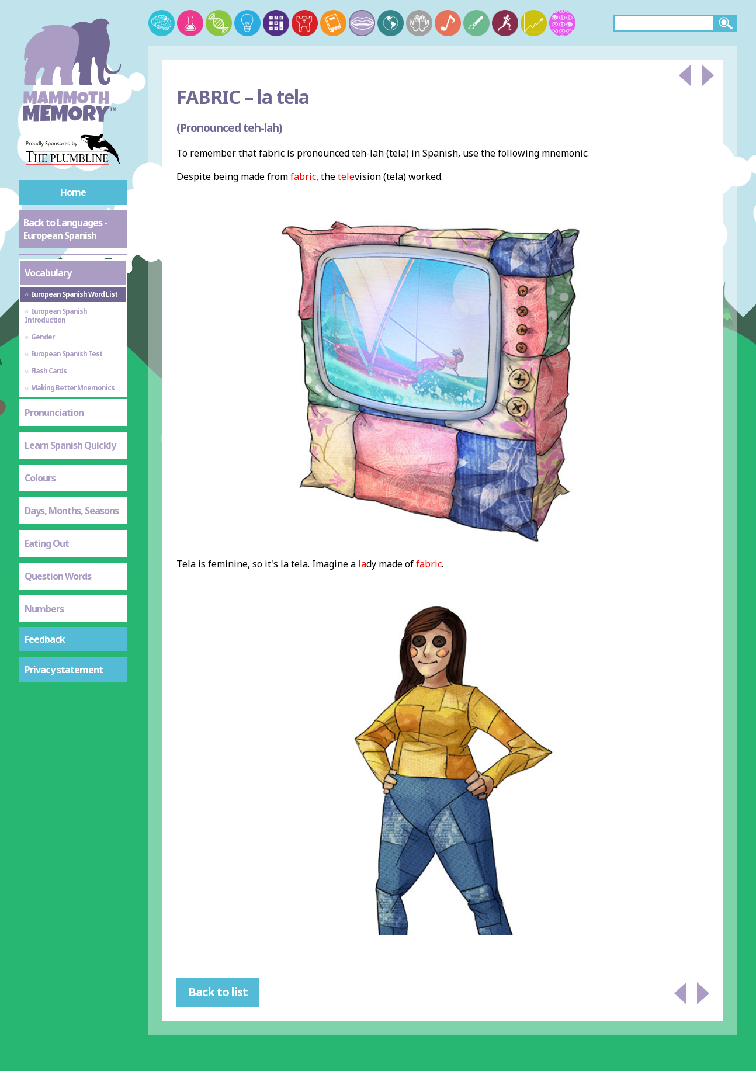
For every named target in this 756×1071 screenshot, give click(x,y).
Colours (40, 478)
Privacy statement (64, 669)
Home (73, 192)
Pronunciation (54, 412)
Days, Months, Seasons (72, 510)
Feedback (45, 639)
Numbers (44, 608)
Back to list (218, 992)
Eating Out (47, 543)
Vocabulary (48, 272)
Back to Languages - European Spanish (65, 229)
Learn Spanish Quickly (70, 445)
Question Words (58, 576)
